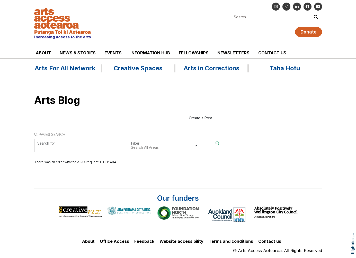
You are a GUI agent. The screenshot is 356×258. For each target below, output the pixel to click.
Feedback (144, 241)
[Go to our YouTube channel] (318, 7)
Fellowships (194, 52)
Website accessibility (181, 241)
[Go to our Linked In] (297, 7)
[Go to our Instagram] (286, 7)
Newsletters (233, 52)
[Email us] (276, 7)
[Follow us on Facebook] (308, 7)
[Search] (217, 143)
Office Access (114, 241)
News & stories (78, 52)
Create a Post (200, 118)
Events (113, 52)
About (43, 52)
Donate (308, 32)
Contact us (272, 52)
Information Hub (150, 52)
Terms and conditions (231, 241)
